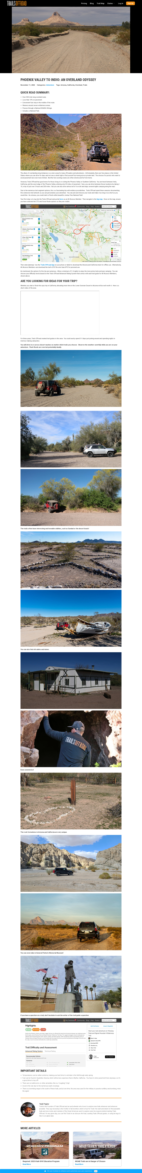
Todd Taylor (44, 1104)
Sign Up (130, 3)
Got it (95, 1171)
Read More (27, 1164)
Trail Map (100, 3)
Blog (92, 3)
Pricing (84, 3)
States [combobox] (110, 3)
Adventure (50, 85)
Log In (120, 3)
